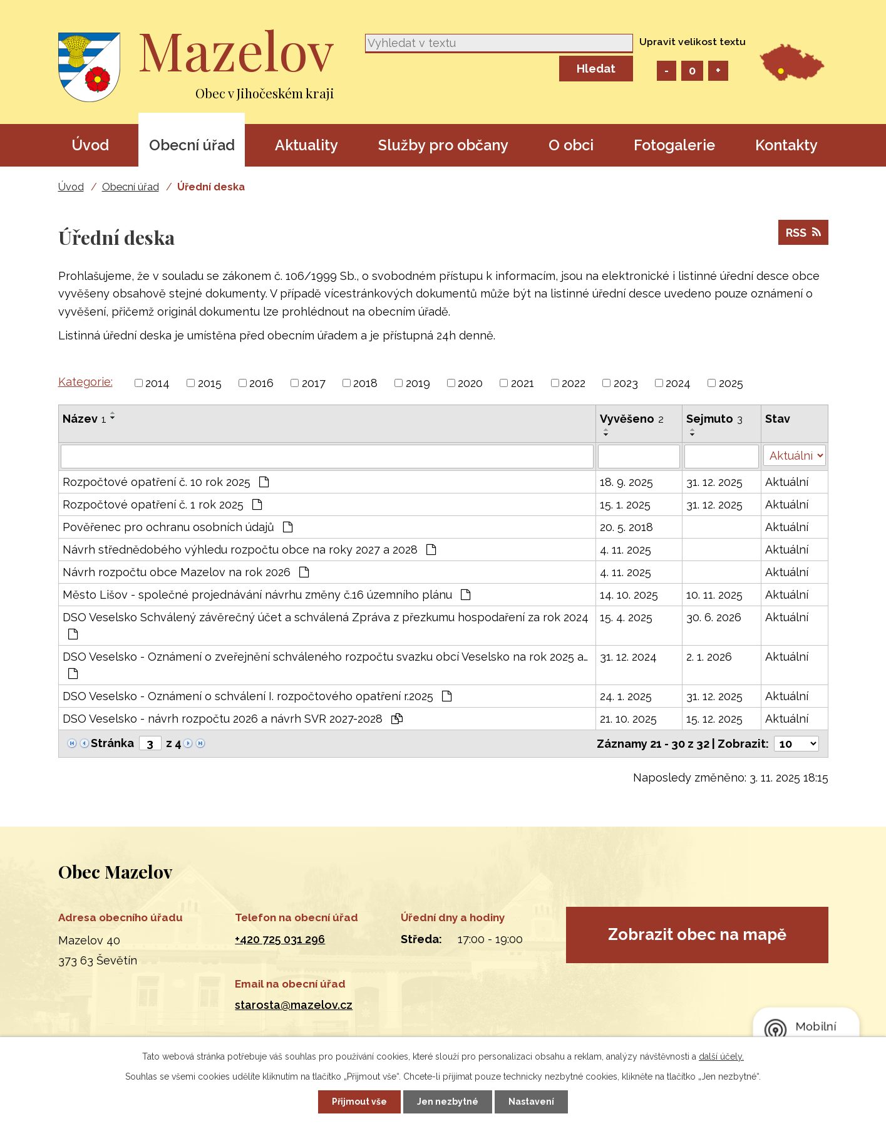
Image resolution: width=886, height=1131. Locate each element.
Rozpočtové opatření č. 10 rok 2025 (166, 481)
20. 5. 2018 (626, 527)
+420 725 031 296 (280, 939)
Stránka (112, 743)
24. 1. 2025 (626, 696)
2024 (678, 383)
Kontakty (786, 145)
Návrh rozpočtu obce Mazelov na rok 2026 (186, 572)
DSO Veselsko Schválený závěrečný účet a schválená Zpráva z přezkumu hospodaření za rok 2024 (326, 625)
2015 (210, 383)
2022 (573, 383)
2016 (261, 383)
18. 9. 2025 (626, 481)
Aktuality (306, 145)
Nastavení (531, 1102)
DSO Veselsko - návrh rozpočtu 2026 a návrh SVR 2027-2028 (233, 718)
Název (84, 418)
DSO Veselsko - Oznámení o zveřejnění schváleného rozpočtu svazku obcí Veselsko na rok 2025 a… (325, 664)
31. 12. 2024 (628, 656)
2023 (626, 383)
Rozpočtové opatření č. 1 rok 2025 (162, 504)
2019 (418, 383)
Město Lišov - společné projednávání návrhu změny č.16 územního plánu (266, 594)
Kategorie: (85, 381)
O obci (571, 145)
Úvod (90, 145)
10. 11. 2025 (714, 594)
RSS (803, 232)
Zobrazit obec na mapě (697, 934)
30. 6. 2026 (713, 617)
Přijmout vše (359, 1102)
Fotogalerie (674, 145)
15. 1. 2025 (625, 504)
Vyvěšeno (632, 418)
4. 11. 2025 (625, 549)
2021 (522, 383)
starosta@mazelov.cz (294, 1004)
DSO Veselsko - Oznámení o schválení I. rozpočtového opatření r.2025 (257, 696)
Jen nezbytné (447, 1102)
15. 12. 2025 (714, 718)
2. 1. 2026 (709, 656)
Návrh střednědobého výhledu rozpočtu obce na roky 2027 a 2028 (249, 549)
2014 (157, 383)
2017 (314, 383)
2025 (731, 383)
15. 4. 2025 (626, 617)
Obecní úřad (192, 145)
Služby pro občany (443, 145)
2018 (365, 383)
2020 (470, 383)
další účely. (721, 1056)
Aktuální (786, 481)
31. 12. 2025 (714, 481)
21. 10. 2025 (628, 718)
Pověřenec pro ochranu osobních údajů (177, 527)
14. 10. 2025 (629, 594)
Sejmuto (714, 418)
